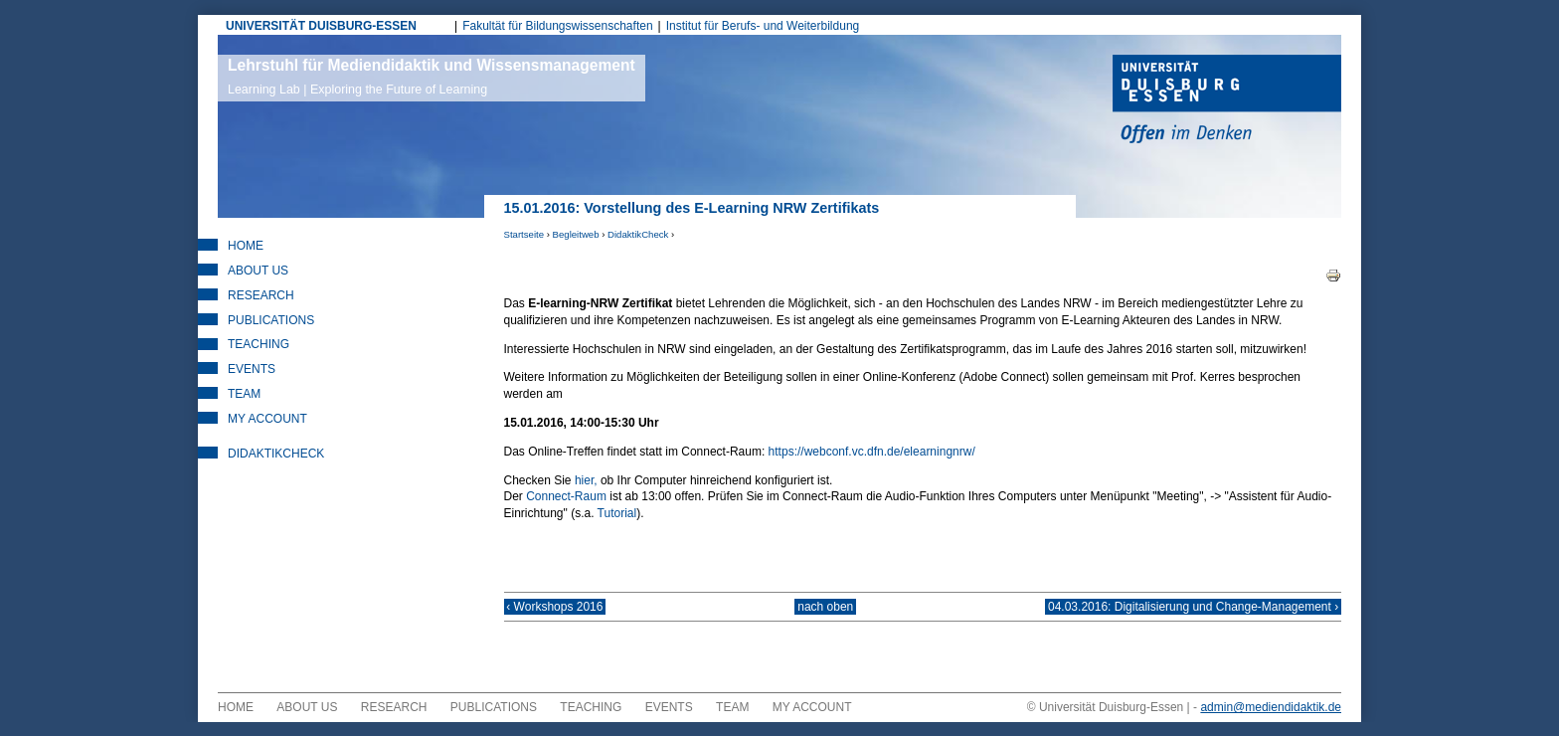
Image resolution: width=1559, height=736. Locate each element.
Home (245, 246)
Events (251, 369)
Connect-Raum (566, 496)
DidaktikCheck (637, 234)
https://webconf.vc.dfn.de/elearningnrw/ (872, 452)
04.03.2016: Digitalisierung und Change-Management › (1179, 614)
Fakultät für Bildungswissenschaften (557, 26)
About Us (258, 270)
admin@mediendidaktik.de (1270, 721)
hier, (586, 480)
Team (244, 394)
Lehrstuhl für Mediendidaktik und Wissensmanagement (431, 76)
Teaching (258, 344)
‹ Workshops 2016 (569, 614)
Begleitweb (576, 234)
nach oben (825, 614)
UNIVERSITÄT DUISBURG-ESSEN (321, 26)
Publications (271, 320)
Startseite (524, 234)
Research (261, 295)
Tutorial (617, 513)
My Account (267, 419)
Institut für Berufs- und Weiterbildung (763, 26)
